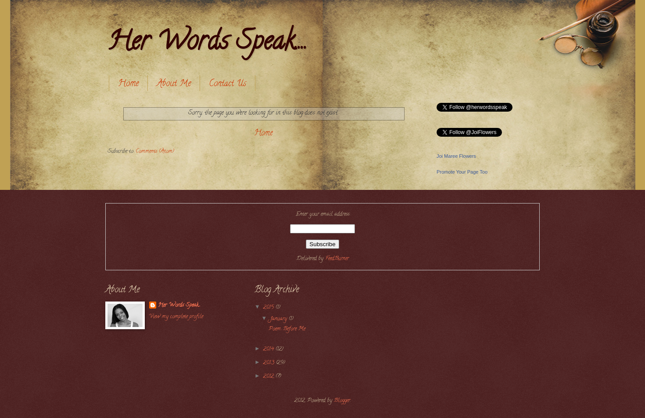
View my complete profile (176, 317)
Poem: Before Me (287, 329)
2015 (269, 307)
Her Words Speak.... (207, 43)
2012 (269, 376)
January (279, 319)
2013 (269, 363)
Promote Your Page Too (462, 171)
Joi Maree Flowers (456, 156)
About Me (174, 84)
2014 (269, 349)
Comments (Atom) (155, 151)
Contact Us (227, 84)
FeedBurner (337, 258)
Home (128, 84)
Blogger (342, 400)
